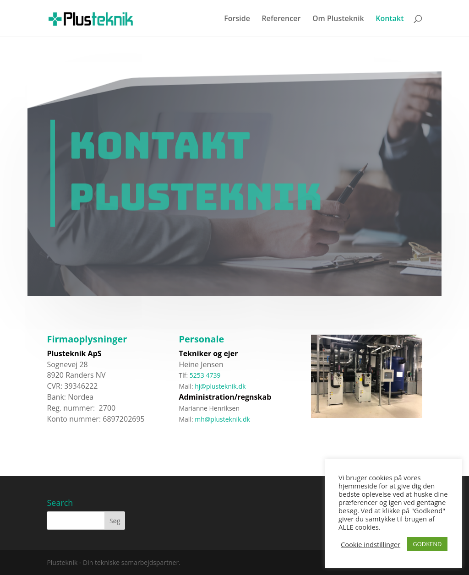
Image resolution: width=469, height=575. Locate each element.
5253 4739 (205, 375)
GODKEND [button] (427, 544)
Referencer (281, 19)
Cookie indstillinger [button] (370, 544)
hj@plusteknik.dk (220, 386)
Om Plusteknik (338, 19)
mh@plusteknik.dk (214, 419)
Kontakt (390, 19)
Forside (237, 19)
